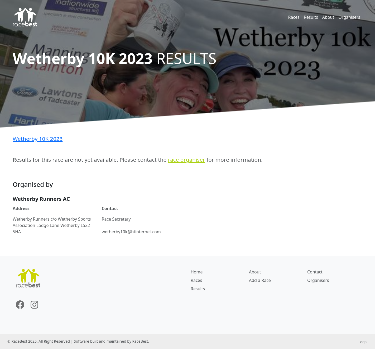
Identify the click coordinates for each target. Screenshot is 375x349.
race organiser (186, 159)
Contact (315, 272)
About (328, 17)
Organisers (349, 17)
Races (293, 17)
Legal (363, 341)
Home (197, 272)
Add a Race (260, 280)
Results (311, 17)
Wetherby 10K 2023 (37, 138)
